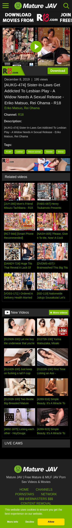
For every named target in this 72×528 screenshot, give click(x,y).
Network (49, 494)
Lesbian (19, 152)
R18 (21, 114)
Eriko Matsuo (13, 108)
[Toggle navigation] (5, 6)
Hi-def (8, 152)
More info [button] (12, 521)
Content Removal (36, 503)
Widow (61, 152)
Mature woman (34, 152)
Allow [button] (51, 521)
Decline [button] (29, 521)
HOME (24, 489)
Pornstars (24, 494)
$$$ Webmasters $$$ (36, 499)
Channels (44, 489)
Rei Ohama (32, 108)
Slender (49, 152)
